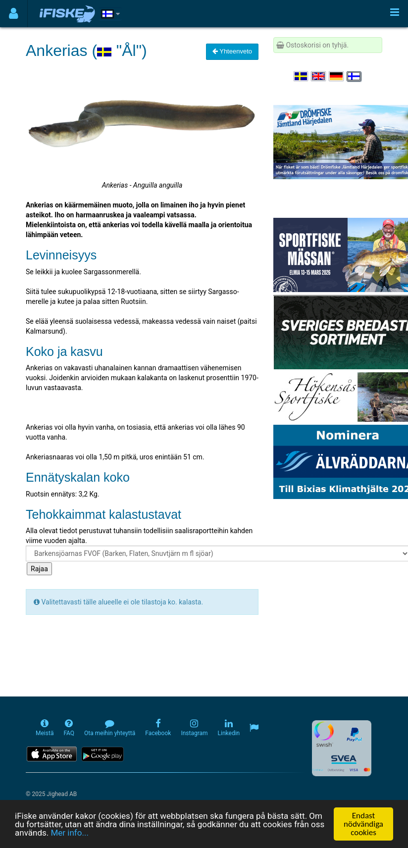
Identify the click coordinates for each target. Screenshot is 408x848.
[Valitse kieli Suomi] (354, 76)
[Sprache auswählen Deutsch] (337, 76)
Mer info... (69, 833)
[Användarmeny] (13, 13)
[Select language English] (319, 76)
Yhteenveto (232, 51)
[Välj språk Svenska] (301, 76)
